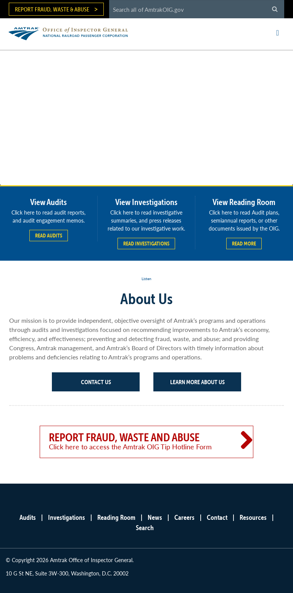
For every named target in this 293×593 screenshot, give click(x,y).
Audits (27, 517)
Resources (253, 517)
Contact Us (96, 382)
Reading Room (116, 517)
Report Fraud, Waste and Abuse (136, 441)
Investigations (66, 517)
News (155, 517)
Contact (217, 517)
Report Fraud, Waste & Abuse (52, 9)
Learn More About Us (197, 382)
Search (145, 528)
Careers (184, 517)
